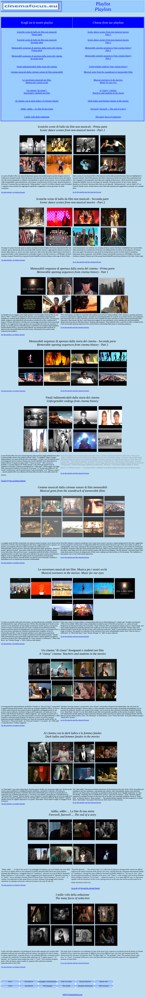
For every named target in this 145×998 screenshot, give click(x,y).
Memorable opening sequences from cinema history (108, 48)
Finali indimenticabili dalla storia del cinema (37, 66)
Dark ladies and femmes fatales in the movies (108, 101)
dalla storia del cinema (84, 268)
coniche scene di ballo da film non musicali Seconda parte (37, 41)
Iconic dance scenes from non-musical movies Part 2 (108, 41)
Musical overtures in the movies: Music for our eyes (108, 81)
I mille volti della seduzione (36, 117)
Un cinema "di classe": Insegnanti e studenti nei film (37, 91)
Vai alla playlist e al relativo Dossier (13, 192)
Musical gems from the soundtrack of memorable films (108, 72)
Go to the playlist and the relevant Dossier (87, 192)
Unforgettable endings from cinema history (108, 66)
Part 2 (108, 58)
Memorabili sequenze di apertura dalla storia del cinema (37, 49)
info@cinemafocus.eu (72, 994)
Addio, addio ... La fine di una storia (37, 109)
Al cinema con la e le (37, 101)
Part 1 (108, 50)
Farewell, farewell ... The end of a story (108, 109)
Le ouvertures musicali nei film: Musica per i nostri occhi (36, 81)
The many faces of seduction (108, 117)
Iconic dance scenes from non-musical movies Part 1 (108, 33)
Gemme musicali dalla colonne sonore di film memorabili (37, 72)
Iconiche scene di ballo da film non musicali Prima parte (37, 33)
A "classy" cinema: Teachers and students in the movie (108, 91)
